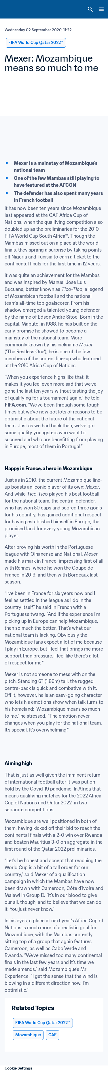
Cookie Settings (18, 1068)
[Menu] (101, 9)
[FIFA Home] (15, 9)
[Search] (90, 9)
